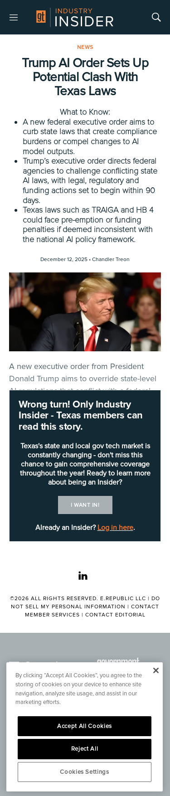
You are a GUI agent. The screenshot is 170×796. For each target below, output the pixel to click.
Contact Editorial (115, 615)
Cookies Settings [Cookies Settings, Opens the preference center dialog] (84, 772)
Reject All (84, 748)
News (85, 47)
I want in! (85, 505)
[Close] (155, 670)
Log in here (115, 527)
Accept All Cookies (84, 726)
